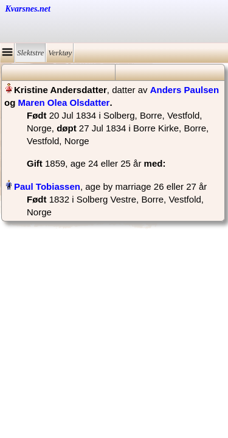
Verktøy (60, 52)
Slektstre (30, 52)
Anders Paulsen (184, 90)
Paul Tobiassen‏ (47, 186)
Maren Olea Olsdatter (64, 102)
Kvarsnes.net (27, 8)
